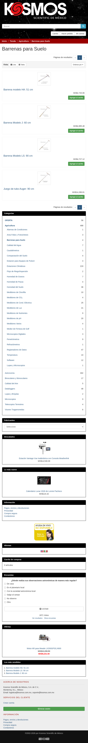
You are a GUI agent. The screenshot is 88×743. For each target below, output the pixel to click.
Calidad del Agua (14, 245)
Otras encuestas (50, 618)
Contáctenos (9, 516)
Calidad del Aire (11, 383)
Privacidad (8, 511)
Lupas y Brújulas (12, 394)
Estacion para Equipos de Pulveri (21, 261)
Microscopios (10, 399)
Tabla (22, 65)
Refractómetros (13, 344)
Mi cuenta (80, 34)
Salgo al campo (12, 595)
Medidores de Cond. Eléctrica (19, 303)
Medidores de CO (14, 297)
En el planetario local (14, 587)
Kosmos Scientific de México (51, 733)
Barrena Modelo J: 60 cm (17, 122)
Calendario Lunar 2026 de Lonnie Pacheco (44, 491)
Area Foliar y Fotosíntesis (17, 235)
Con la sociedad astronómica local (19, 591)
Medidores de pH (14, 318)
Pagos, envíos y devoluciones (16, 508)
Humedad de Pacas (15, 282)
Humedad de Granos (15, 277)
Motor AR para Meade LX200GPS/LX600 (44, 648)
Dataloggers (10, 389)
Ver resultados (37, 618)
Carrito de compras (12, 559)
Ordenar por (78, 65)
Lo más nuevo (10, 470)
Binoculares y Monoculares (16, 378)
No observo (10, 598)
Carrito (55, 34)
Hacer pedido (67, 34)
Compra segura (10, 513)
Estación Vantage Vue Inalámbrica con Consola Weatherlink (44, 458)
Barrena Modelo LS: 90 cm (18, 155)
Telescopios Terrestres (14, 404)
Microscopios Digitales (16, 334)
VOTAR (44, 609)
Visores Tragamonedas (14, 410)
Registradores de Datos (17, 350)
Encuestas (9, 575)
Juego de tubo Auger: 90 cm (18, 189)
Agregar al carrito (76, 98)
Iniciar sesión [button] (44, 709)
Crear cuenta (8, 703)
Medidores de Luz (14, 308)
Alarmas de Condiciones (17, 230)
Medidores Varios (14, 324)
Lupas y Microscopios (16, 365)
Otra (7, 602)
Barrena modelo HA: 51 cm (18, 89)
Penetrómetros (13, 339)
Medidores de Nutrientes (17, 313)
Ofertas (7, 627)
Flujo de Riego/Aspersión (17, 271)
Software (10, 360)
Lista (13, 65)
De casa (9, 584)
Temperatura (12, 355)
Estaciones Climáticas (16, 266)
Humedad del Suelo (15, 287)
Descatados (9, 437)
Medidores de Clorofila (16, 292)
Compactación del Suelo (17, 256)
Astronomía (10, 373)
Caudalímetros (13, 250)
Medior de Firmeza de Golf (18, 329)
